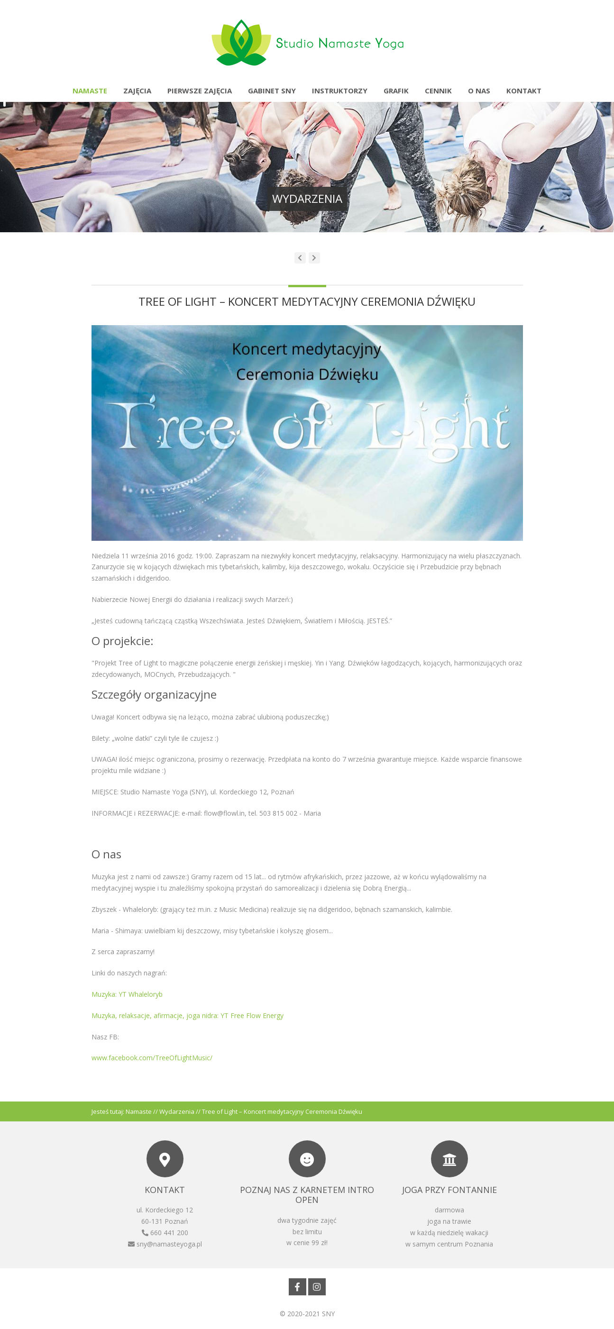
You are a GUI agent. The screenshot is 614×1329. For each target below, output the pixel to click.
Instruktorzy (339, 90)
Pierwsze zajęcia (199, 90)
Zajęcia (137, 90)
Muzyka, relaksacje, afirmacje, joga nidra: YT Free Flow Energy (188, 1015)
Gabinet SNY (272, 90)
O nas (479, 90)
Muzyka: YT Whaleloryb (127, 994)
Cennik (438, 90)
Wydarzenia (176, 1111)
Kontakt (523, 90)
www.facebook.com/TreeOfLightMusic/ (152, 1057)
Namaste (90, 90)
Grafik (396, 90)
